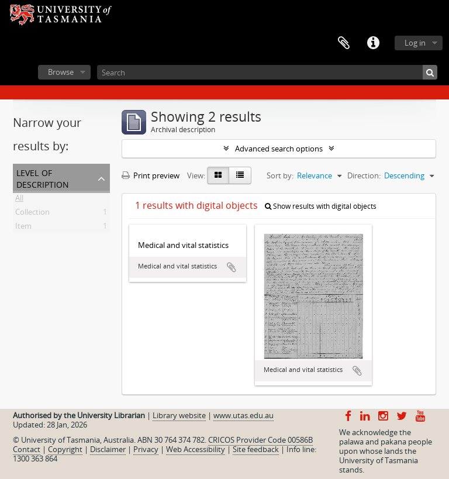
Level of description (42, 177)
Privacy (145, 449)
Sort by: (280, 175)
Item (23, 228)
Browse (61, 72)
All (19, 200)
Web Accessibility (195, 449)
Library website (179, 415)
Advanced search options (279, 148)
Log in (415, 42)
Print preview (150, 175)
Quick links (373, 43)
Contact (26, 449)
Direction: (364, 175)
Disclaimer (108, 449)
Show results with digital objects (321, 206)
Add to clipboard (231, 267)
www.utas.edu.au (243, 415)
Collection (32, 214)
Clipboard (343, 43)
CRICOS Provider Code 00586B (260, 440)
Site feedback (256, 449)
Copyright (65, 449)
